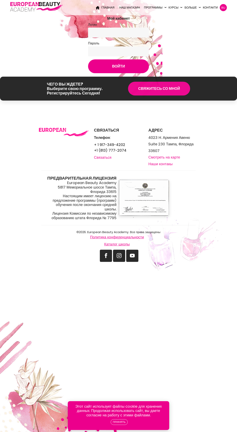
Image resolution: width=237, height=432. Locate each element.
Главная (105, 7)
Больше (190, 7)
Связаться (102, 181)
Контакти (210, 7)
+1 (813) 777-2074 (110, 175)
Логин (92, 24)
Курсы (174, 7)
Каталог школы (117, 268)
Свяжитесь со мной (159, 92)
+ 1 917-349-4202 (109, 169)
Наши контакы (160, 188)
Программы (153, 7)
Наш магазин (129, 7)
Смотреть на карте (164, 181)
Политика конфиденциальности (117, 261)
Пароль (93, 43)
